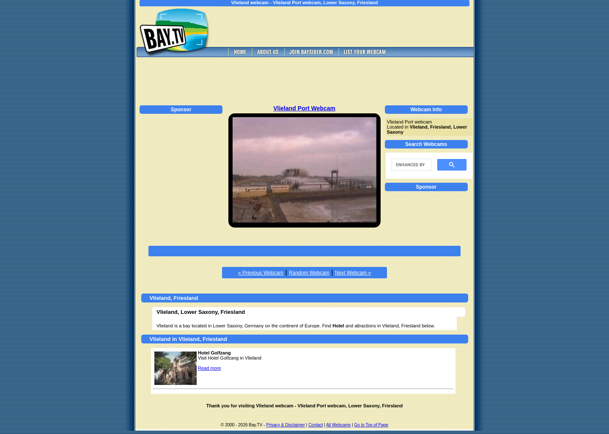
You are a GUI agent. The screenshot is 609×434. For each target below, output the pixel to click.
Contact (315, 425)
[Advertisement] (351, 26)
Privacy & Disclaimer (285, 425)
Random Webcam (309, 273)
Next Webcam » (353, 273)
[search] (410, 165)
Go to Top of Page (371, 425)
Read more (209, 368)
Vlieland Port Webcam (304, 108)
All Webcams (338, 425)
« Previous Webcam (260, 273)
